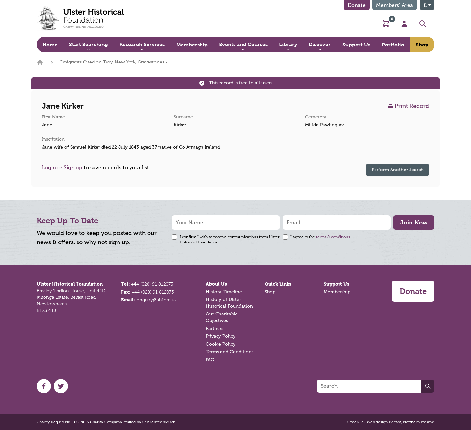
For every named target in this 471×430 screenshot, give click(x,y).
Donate (357, 5)
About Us (216, 284)
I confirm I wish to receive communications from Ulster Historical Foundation (230, 239)
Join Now (413, 222)
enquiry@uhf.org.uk (157, 299)
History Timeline (224, 291)
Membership (337, 291)
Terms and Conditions (229, 351)
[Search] (369, 386)
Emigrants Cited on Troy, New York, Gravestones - (113, 62)
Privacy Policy (221, 336)
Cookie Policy (221, 344)
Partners (214, 328)
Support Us (336, 284)
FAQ (210, 359)
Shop (270, 291)
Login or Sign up (62, 167)
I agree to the (320, 237)
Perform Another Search (398, 169)
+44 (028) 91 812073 (152, 284)
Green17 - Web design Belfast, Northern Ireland (390, 422)
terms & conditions (333, 237)
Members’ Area (394, 5)
